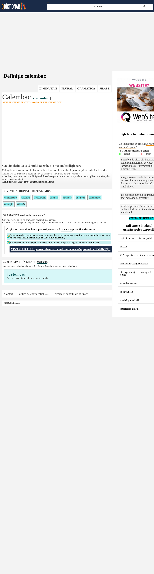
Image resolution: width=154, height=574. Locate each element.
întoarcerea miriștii (129, 309)
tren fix (123, 246)
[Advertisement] (77, 39)
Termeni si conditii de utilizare (70, 293)
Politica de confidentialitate (33, 293)
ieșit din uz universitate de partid (135, 238)
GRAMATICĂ (86, 88)
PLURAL (67, 88)
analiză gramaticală (129, 300)
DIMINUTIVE (48, 88)
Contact (8, 293)
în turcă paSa (126, 292)
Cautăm (7, 165)
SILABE (104, 88)
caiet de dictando (128, 283)
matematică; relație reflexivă (134, 263)
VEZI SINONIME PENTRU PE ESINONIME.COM (32, 102)
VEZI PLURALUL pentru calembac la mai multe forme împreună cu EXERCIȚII (61, 249)
